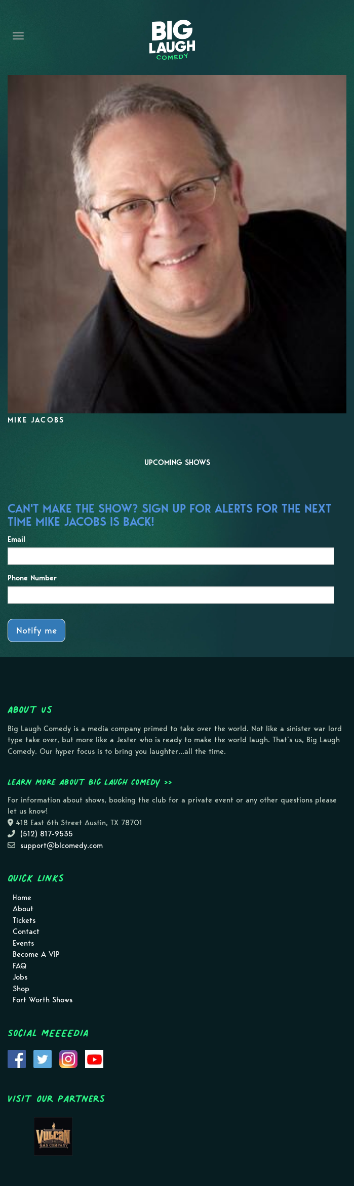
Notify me (36, 630)
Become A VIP (36, 954)
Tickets (24, 920)
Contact (26, 931)
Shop (21, 988)
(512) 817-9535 (46, 833)
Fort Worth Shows (42, 999)
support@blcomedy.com (61, 845)
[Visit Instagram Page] (68, 1058)
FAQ (19, 965)
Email (16, 539)
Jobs (20, 977)
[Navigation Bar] (18, 36)
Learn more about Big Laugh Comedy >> (90, 782)
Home (22, 897)
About (23, 908)
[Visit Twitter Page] (42, 1058)
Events (23, 943)
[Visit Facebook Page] (17, 1058)
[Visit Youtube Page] (94, 1058)
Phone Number (32, 577)
